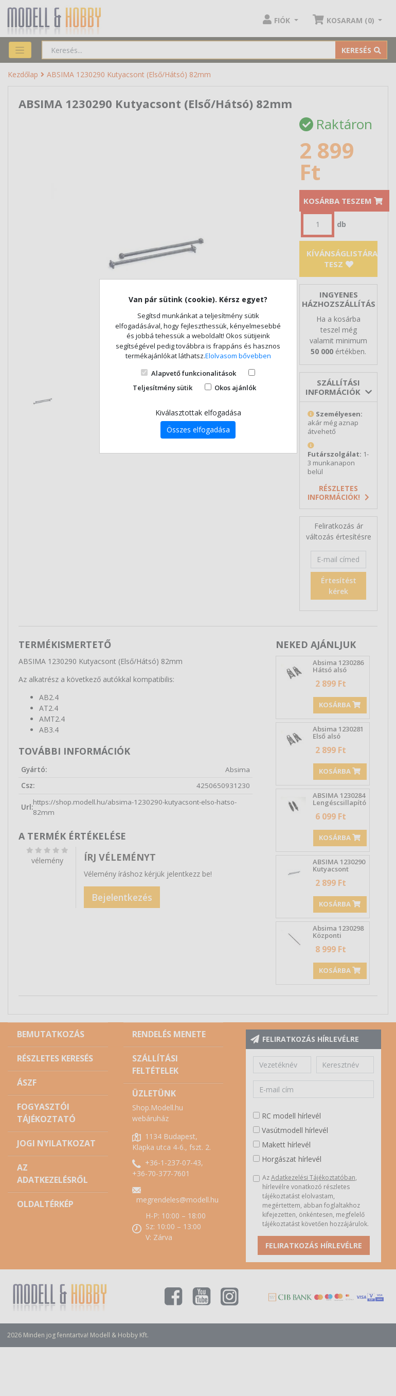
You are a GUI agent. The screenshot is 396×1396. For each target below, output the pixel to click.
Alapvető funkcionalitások (193, 373)
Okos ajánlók (235, 387)
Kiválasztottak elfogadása (198, 412)
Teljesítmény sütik (162, 387)
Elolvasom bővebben (238, 355)
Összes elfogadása (198, 429)
